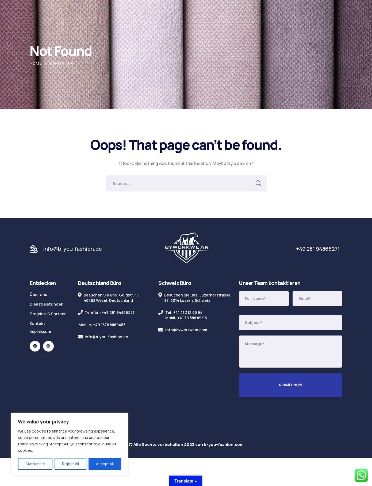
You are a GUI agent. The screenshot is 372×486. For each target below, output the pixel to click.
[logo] (187, 248)
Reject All (70, 463)
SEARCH (258, 183)
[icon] (35, 346)
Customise (35, 463)
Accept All (105, 463)
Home (36, 63)
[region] (69, 444)
